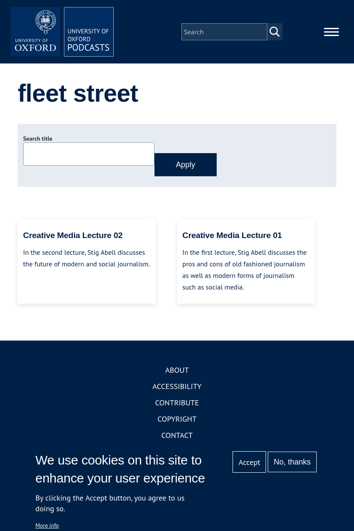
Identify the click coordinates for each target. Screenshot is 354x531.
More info (47, 525)
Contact (177, 435)
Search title (37, 138)
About (177, 370)
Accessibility (176, 386)
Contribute (177, 402)
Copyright (177, 419)
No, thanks (292, 462)
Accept (249, 462)
